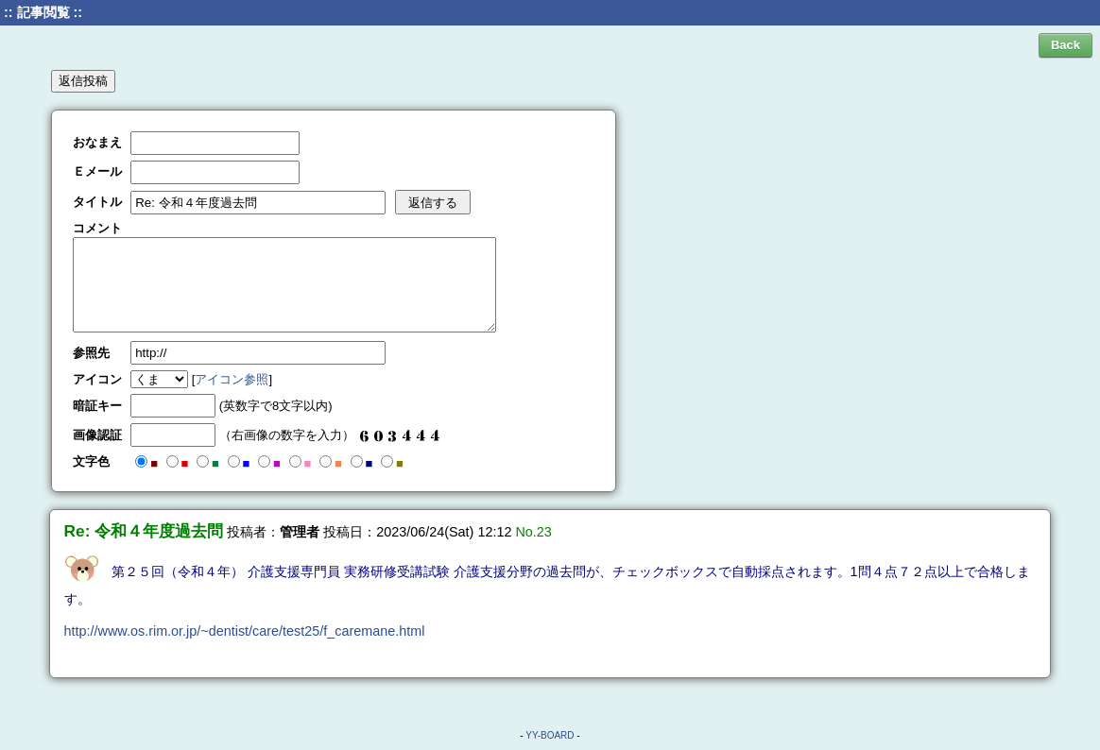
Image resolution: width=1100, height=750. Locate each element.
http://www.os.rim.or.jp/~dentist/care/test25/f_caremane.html (244, 631)
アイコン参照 (231, 379)
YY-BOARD (549, 735)
